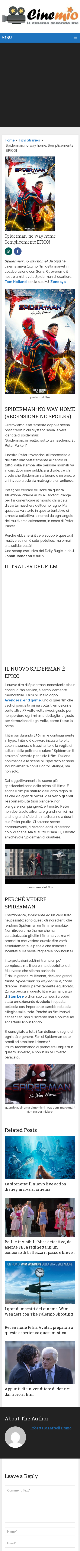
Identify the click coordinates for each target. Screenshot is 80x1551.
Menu (7, 38)
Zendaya (58, 282)
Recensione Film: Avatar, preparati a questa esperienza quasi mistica (39, 1330)
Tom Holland (16, 282)
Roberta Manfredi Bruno (50, 1428)
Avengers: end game (23, 700)
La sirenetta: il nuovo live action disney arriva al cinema (35, 1186)
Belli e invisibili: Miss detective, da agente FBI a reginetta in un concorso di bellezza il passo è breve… (40, 1247)
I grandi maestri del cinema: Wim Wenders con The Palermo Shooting (39, 1311)
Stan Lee (16, 996)
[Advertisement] (40, 85)
